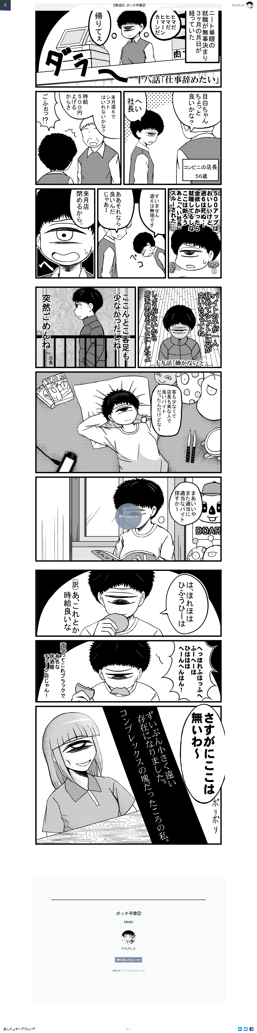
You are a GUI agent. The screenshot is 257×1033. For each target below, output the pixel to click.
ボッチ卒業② (128, 913)
